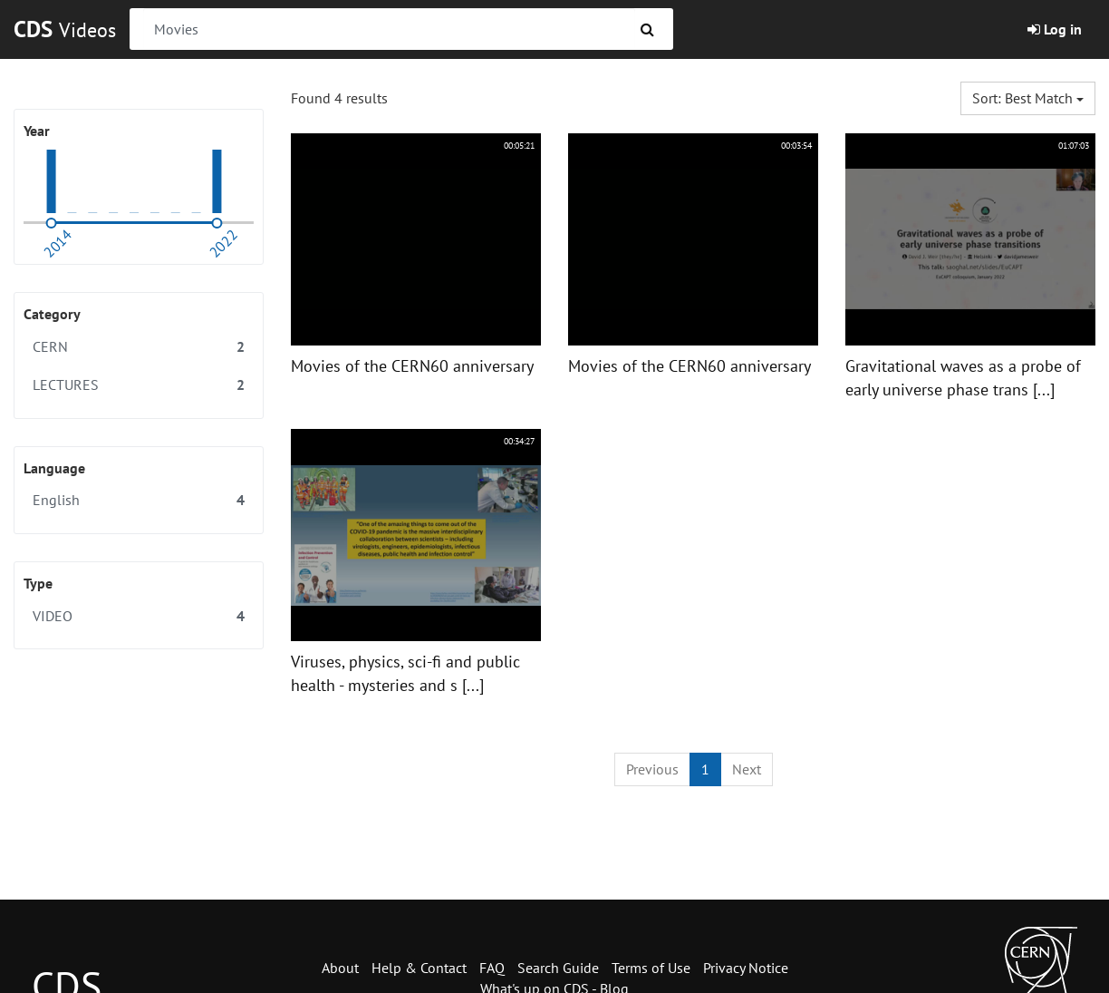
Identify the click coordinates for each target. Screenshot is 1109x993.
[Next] (746, 769)
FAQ (492, 968)
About (340, 968)
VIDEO (139, 616)
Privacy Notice (745, 968)
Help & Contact (419, 968)
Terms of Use (651, 968)
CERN (139, 346)
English (139, 500)
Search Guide (558, 968)
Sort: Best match (1028, 98)
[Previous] (652, 769)
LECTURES (139, 385)
